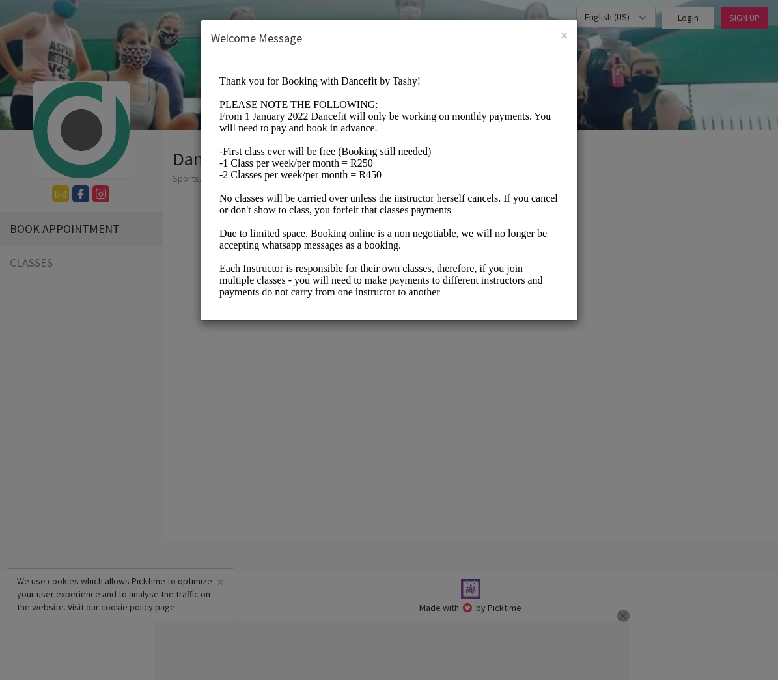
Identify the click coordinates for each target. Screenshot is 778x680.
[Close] (564, 35)
